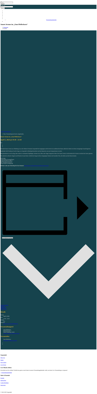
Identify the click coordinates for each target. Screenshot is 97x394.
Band (50, 12)
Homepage (5, 27)
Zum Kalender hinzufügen (7, 237)
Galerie (50, 17)
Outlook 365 (3, 307)
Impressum (3, 385)
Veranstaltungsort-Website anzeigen (11, 333)
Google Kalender (4, 305)
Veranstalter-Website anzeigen (10, 340)
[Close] (1, 1)
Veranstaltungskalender (51, 19)
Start (50, 11)
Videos (50, 15)
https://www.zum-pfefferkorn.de (10, 323)
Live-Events (3, 364)
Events (50, 18)
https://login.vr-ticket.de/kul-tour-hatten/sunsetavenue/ (36, 165)
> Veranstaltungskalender (6, 372)
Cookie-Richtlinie (5, 382)
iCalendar (3, 306)
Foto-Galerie (3, 362)
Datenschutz (3, 380)
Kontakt (50, 21)
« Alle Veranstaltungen (6, 131)
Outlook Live (4, 309)
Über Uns (3, 357)
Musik (50, 14)
